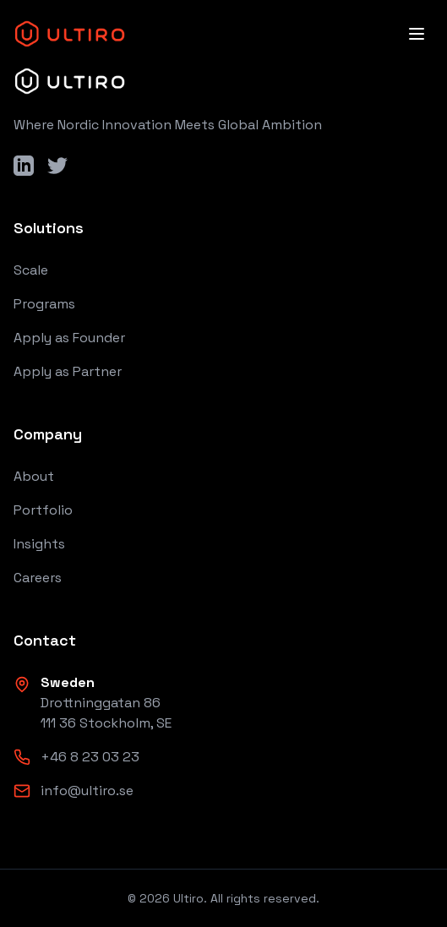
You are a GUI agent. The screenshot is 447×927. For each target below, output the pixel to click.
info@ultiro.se (87, 790)
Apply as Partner (68, 371)
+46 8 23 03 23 (90, 757)
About (34, 476)
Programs (44, 304)
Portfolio (43, 510)
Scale (31, 270)
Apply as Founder (69, 337)
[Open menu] (416, 34)
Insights (39, 544)
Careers (38, 577)
